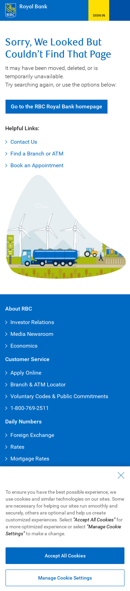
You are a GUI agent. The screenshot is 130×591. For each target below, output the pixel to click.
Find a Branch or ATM (36, 153)
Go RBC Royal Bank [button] (56, 106)
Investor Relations (32, 322)
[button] (98, 10)
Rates (17, 447)
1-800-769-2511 (29, 408)
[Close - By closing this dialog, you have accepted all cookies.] (121, 477)
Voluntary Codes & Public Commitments (59, 396)
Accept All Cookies (65, 557)
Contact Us (23, 141)
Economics (23, 345)
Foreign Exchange (32, 435)
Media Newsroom (31, 334)
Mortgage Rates (29, 458)
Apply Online (25, 372)
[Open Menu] (119, 10)
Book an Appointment (36, 165)
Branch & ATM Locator (38, 384)
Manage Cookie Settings (65, 579)
